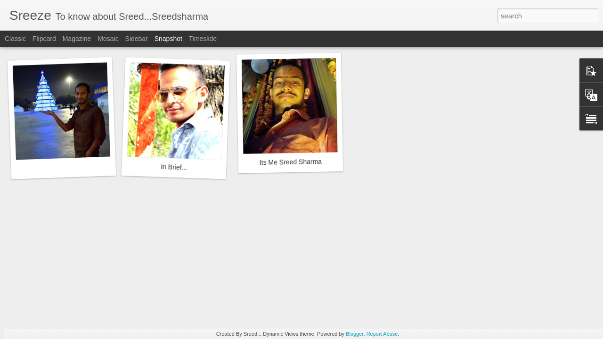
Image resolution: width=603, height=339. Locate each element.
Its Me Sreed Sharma (291, 162)
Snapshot (168, 38)
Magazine (77, 38)
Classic (15, 38)
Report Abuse (382, 334)
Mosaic (108, 38)
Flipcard (44, 38)
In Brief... (174, 167)
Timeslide (203, 38)
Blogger (354, 334)
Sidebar (136, 38)
